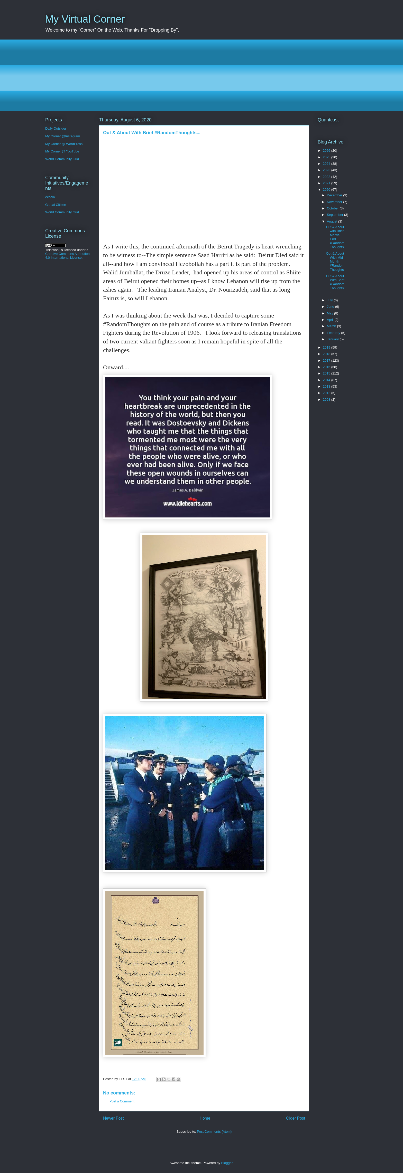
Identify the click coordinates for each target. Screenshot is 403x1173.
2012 (327, 393)
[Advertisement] (199, 75)
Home (205, 1118)
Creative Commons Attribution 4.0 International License (67, 255)
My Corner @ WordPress (64, 144)
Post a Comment (121, 1101)
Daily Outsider (55, 128)
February (334, 333)
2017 (327, 360)
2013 (327, 386)
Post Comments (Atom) (214, 1131)
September (335, 215)
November (335, 202)
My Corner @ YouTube (62, 151)
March (332, 326)
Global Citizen (55, 205)
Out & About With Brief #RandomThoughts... (335, 284)
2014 (327, 380)
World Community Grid (62, 159)
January (333, 339)
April (331, 320)
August (332, 221)
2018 (327, 354)
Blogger (226, 1163)
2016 (327, 367)
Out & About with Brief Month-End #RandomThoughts (335, 237)
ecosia (50, 197)
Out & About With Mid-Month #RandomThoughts (335, 261)
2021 (327, 183)
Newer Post (113, 1118)
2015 (327, 373)
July (330, 300)
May (330, 313)
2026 (327, 150)
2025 (327, 157)
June (331, 307)
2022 (327, 177)
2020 (327, 189)
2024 (327, 164)
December (335, 195)
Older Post (295, 1118)
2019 (327, 347)
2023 (327, 170)
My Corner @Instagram (62, 136)
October (333, 208)
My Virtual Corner (85, 19)
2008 (327, 399)
